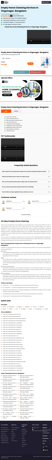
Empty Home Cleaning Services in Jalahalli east (12, 322)
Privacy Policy (14, 429)
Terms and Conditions (46, 456)
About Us (13, 437)
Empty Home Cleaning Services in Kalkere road (12, 359)
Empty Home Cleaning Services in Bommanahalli (12, 344)
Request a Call (37, 72)
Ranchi (4, 306)
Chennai (34, 306)
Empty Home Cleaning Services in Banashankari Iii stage (14, 361)
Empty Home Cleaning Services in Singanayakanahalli (14, 348)
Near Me (13, 433)
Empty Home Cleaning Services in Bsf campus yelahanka (14, 318)
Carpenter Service (4, 438)
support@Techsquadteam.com (38, 430)
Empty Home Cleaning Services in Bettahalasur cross (13, 338)
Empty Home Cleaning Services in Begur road (12, 329)
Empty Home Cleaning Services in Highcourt (12, 316)
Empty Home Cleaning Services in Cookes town (12, 353)
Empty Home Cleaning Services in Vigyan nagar (12, 370)
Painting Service (4, 431)
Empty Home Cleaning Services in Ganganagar (12, 333)
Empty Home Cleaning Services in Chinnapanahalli (13, 368)
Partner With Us (14, 440)
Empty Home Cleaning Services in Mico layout (12, 350)
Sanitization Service (5, 442)
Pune (17, 308)
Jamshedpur (23, 308)
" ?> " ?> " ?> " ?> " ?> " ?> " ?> (17, 58)
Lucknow (46, 308)
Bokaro (30, 308)
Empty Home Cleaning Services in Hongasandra (12, 355)
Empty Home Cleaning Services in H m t (11, 335)
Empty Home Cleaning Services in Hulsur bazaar (12, 325)
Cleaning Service (4, 427)
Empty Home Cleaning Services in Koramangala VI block (14, 320)
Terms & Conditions (15, 427)
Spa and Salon (4, 435)
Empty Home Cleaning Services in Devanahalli (12, 331)
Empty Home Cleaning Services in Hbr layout (12, 342)
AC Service (3, 433)
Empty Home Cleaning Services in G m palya (12, 314)
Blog (12, 431)
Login (12, 438)
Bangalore (20, 306)
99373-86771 (36, 427)
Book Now (46, 67)
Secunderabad (38, 308)
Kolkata (10, 308)
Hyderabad (27, 306)
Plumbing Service (4, 440)
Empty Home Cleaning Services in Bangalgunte (12, 366)
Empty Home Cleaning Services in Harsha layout (12, 340)
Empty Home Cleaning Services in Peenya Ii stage (13, 346)
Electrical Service (4, 437)
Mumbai (4, 308)
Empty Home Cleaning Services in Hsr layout (12, 357)
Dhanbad (41, 306)
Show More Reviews (26, 214)
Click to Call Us (21, 72)
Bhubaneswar (11, 306)
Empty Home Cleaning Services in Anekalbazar (12, 327)
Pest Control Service (5, 429)
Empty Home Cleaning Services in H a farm (11, 363)
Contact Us (13, 435)
